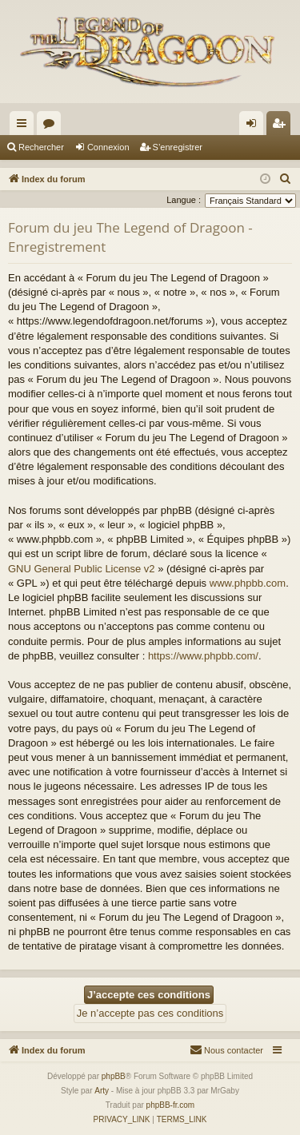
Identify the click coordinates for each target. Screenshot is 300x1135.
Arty (101, 1090)
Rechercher (41, 147)
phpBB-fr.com (170, 1105)
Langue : (183, 200)
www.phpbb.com (248, 583)
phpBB (114, 1076)
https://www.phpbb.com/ (203, 656)
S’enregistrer (177, 147)
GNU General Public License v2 (81, 569)
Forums (52, 126)
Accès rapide (25, 126)
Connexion (108, 147)
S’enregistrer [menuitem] (282, 126)
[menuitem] (285, 179)
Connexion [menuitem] (254, 126)
